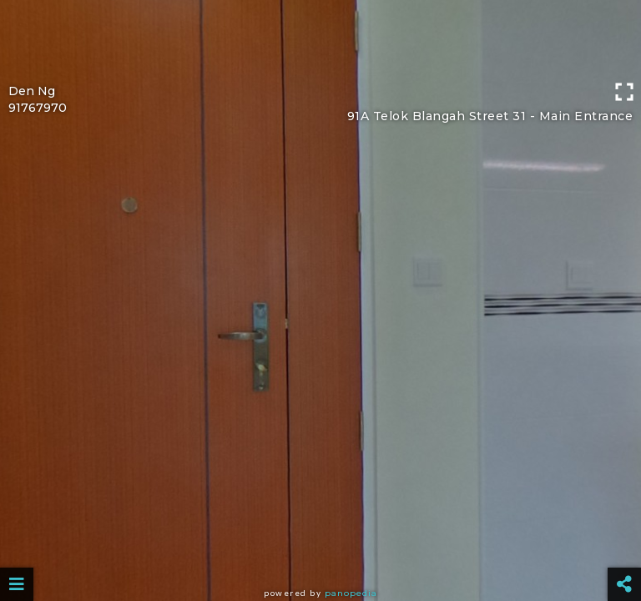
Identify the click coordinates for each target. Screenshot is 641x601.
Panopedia (351, 593)
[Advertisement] (320, 37)
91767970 (37, 107)
